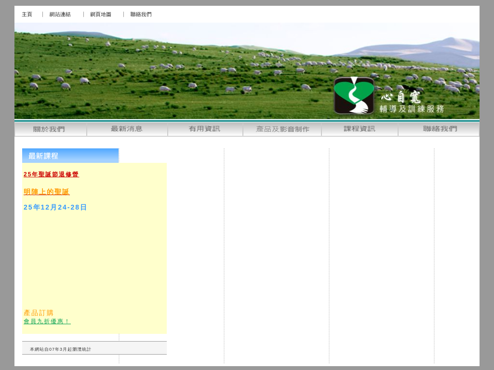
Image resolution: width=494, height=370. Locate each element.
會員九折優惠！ (47, 321)
